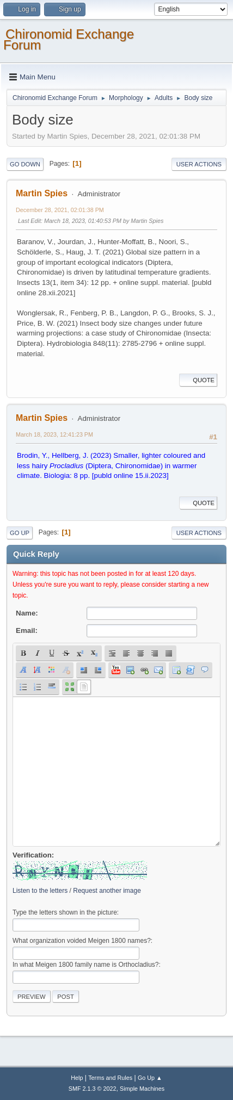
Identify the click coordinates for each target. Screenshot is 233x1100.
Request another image (107, 890)
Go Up (19, 533)
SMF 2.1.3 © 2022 (92, 1088)
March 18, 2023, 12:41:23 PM (54, 434)
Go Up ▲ (150, 1077)
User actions (199, 164)
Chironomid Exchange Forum (68, 39)
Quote (198, 380)
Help (77, 1077)
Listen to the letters (40, 890)
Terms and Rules (110, 1077)
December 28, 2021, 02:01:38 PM (60, 210)
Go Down (25, 164)
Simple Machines (142, 1088)
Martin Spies (42, 193)
